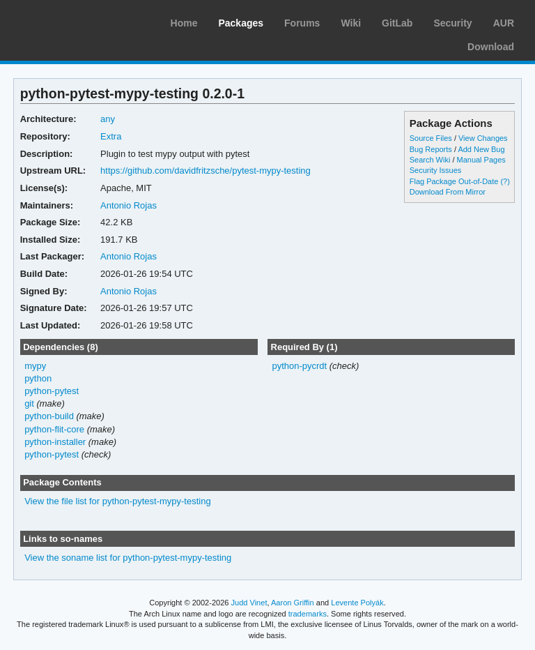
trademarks (307, 614)
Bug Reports (431, 149)
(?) (504, 181)
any (107, 119)
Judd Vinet (249, 602)
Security (452, 23)
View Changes (483, 138)
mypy (35, 366)
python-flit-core (54, 429)
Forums (302, 23)
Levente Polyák (357, 602)
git (29, 403)
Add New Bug (481, 149)
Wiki (351, 23)
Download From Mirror (448, 192)
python (38, 378)
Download (490, 46)
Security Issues (435, 170)
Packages (240, 23)
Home (184, 23)
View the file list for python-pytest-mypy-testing (117, 501)
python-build (49, 416)
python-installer (55, 442)
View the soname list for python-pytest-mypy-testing (127, 557)
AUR (503, 23)
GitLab (397, 23)
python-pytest (51, 391)
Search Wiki (430, 160)
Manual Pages (481, 160)
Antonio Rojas (128, 205)
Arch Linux (76, 21)
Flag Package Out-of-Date (454, 181)
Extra (110, 136)
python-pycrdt (299, 366)
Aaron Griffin (292, 602)
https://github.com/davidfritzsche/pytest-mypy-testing (205, 170)
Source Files (431, 138)
